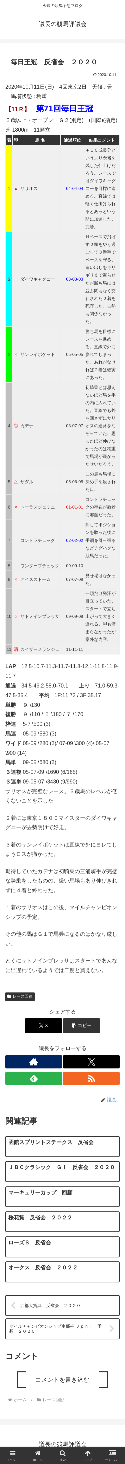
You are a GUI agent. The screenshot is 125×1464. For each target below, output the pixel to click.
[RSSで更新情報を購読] (91, 1078)
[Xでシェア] (43, 1025)
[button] (81, 1025)
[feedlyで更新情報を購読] (33, 1078)
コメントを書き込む (62, 1379)
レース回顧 (20, 996)
